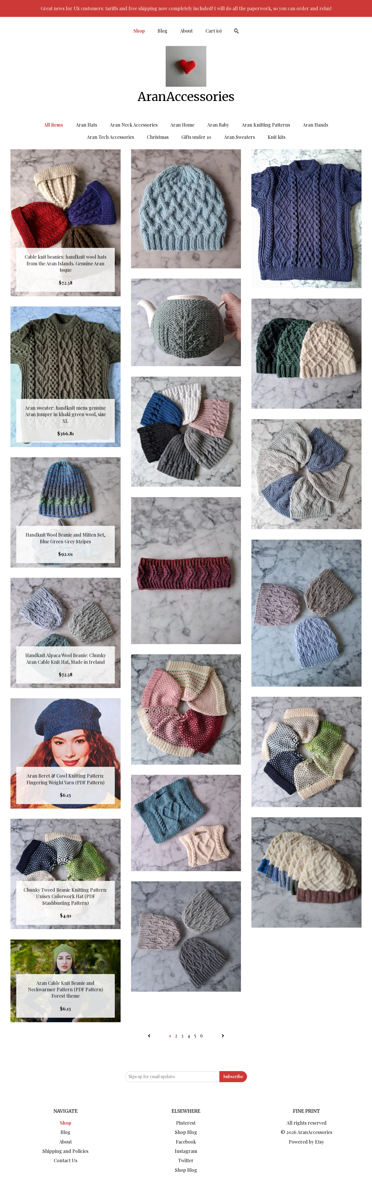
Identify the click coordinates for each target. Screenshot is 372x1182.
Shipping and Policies (65, 1151)
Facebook (186, 1142)
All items (53, 125)
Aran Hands (315, 125)
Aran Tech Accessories (110, 137)
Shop (139, 31)
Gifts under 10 (196, 137)
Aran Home (182, 125)
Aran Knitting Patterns (266, 125)
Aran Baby (218, 125)
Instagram (186, 1151)
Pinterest (186, 1123)
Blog (162, 31)
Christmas (158, 137)
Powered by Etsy (306, 1142)
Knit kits (276, 137)
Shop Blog (186, 1132)
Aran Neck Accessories (134, 125)
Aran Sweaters (239, 137)
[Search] (236, 32)
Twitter (186, 1160)
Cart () (213, 31)
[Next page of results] (222, 1035)
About (186, 31)
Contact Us (65, 1160)
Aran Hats (86, 125)
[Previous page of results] (150, 1035)
